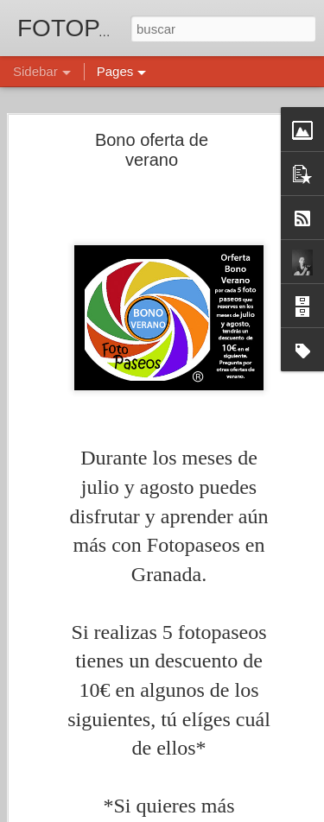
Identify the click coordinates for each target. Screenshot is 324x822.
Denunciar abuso (286, 812)
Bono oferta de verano (151, 123)
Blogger (229, 812)
